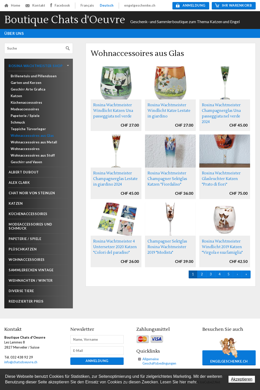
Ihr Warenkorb (233, 5)
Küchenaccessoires (26, 102)
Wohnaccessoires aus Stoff (33, 155)
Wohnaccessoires (25, 149)
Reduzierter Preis (26, 301)
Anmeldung (190, 5)
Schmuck (18, 122)
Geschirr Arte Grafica (28, 89)
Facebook (60, 5)
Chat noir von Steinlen (32, 193)
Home (12, 5)
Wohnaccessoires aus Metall (34, 142)
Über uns (14, 33)
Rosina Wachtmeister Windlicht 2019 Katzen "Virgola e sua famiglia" (222, 247)
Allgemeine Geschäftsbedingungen (159, 361)
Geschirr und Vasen (26, 162)
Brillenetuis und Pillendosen (34, 76)
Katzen (16, 96)
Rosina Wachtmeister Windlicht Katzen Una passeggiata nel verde (113, 111)
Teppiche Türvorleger (28, 129)
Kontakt (35, 5)
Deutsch (106, 5)
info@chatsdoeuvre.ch (20, 362)
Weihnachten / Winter (31, 280)
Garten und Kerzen (26, 83)
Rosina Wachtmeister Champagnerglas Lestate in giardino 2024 (115, 179)
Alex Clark (19, 183)
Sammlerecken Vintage (31, 270)
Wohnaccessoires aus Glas (32, 135)
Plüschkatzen (23, 249)
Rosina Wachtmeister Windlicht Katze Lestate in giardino (169, 111)
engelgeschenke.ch (139, 5)
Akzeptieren (242, 379)
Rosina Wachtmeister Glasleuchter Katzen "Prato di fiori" (221, 179)
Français (87, 5)
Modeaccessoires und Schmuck (30, 226)
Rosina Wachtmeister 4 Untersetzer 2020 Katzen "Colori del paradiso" (115, 247)
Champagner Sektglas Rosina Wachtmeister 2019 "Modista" (167, 247)
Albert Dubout (24, 172)
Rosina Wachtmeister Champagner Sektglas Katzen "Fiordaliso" (167, 179)
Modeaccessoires (25, 109)
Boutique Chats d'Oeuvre (64, 19)
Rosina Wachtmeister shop (35, 66)
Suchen (68, 48)
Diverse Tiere (21, 291)
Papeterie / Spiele (25, 116)
